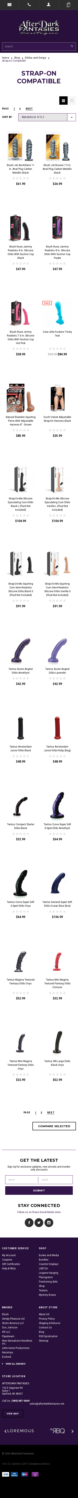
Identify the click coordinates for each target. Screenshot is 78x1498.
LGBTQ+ (43, 1268)
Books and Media (49, 1255)
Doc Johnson (9, 1327)
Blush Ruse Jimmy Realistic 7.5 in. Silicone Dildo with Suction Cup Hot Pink (20, 337)
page (5, 108)
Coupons (7, 1259)
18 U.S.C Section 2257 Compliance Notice (26, 1463)
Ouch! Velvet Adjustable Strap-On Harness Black (57, 419)
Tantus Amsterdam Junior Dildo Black (21, 748)
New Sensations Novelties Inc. (17, 1342)
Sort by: (7, 117)
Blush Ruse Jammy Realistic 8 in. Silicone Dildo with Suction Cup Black (21, 252)
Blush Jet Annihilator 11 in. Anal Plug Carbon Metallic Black (21, 169)
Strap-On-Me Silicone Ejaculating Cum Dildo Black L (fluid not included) (20, 504)
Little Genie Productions (16, 1348)
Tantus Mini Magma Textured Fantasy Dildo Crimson (57, 983)
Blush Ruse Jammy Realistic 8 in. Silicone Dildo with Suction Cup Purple (57, 252)
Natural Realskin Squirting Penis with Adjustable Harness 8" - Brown (21, 421)
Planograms (46, 1277)
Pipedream (8, 1336)
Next (29, 108)
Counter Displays (48, 1264)
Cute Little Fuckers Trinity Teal (57, 333)
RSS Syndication (48, 1336)
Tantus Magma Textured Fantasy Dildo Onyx (21, 981)
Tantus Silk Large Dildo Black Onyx (57, 1063)
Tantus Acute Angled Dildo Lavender (57, 671)
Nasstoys (7, 1352)
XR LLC (6, 1331)
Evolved (6, 1356)
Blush (5, 1314)
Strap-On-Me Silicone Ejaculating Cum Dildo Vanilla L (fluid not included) (57, 504)
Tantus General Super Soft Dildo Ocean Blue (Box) (57, 904)
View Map (13, 1413)
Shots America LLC (13, 1323)
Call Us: (16, 1400)
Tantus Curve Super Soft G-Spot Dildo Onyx (20, 904)
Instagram (48, 1222)
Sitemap (43, 1340)
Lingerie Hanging (48, 1272)
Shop (17, 57)
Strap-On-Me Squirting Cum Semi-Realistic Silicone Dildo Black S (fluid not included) (20, 589)
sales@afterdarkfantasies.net (47, 1403)
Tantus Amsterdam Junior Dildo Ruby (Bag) (57, 748)
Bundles (43, 1259)
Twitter (39, 1222)
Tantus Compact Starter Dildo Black (20, 826)
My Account (9, 1255)
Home (5, 57)
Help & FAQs (9, 1268)
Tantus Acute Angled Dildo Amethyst (21, 671)
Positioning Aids (48, 1281)
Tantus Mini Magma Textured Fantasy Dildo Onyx (20, 1065)
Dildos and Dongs (35, 57)
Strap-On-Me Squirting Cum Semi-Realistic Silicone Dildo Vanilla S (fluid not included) (57, 589)
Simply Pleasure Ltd (13, 1318)
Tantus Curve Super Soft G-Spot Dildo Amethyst (57, 826)
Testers (43, 1290)
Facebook (29, 1222)
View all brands (16, 1364)
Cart (68, 5)
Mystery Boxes (47, 1294)
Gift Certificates (11, 1264)
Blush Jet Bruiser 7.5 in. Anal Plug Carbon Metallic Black (57, 169)
